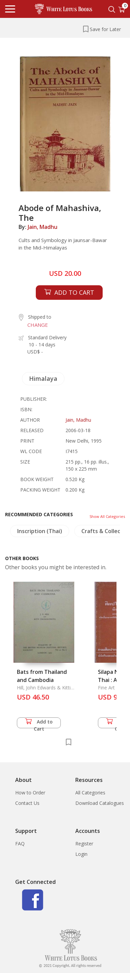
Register (84, 843)
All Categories (90, 792)
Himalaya (43, 378)
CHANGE (37, 324)
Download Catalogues (99, 803)
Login (81, 854)
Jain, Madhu (42, 227)
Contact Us (27, 803)
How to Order (30, 792)
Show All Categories (107, 516)
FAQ (20, 843)
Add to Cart (39, 723)
